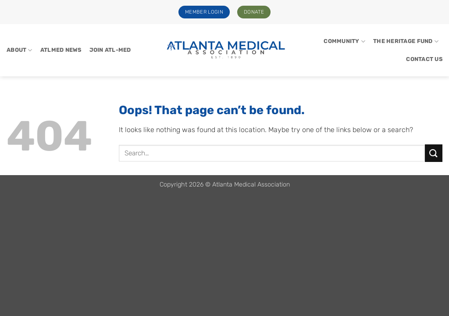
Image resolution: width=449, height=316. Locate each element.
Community (344, 41)
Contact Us (424, 59)
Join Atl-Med (110, 50)
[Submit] (433, 153)
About (19, 50)
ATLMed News (61, 50)
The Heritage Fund (405, 41)
